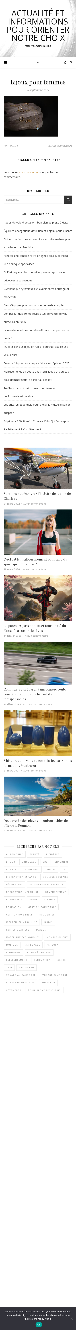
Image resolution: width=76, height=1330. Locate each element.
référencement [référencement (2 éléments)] (16, 960)
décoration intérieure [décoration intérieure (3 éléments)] (22, 892)
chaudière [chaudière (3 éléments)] (62, 861)
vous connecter (28, 172)
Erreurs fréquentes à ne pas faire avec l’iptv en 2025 (36, 363)
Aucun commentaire (60, 145)
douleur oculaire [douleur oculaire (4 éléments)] (55, 877)
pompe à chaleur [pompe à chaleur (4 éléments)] (39, 952)
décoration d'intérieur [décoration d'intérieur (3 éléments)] (46, 884)
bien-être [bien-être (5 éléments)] (52, 854)
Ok (38, 1324)
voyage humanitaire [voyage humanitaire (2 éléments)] (20, 982)
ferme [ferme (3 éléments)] (34, 899)
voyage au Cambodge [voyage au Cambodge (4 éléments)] (21, 975)
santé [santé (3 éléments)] (61, 960)
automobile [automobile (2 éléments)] (14, 854)
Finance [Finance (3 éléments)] (49, 899)
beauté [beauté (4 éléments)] (35, 854)
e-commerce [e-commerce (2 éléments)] (14, 899)
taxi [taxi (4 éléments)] (9, 967)
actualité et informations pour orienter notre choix (38, 25)
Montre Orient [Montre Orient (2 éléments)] (57, 937)
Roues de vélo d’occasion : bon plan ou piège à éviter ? (38, 222)
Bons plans (36, 1305)
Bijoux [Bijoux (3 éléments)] (10, 861)
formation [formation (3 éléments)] (14, 907)
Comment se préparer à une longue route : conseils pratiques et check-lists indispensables (35, 694)
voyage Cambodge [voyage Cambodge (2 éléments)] (55, 975)
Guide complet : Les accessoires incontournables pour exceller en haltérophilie (42, 1072)
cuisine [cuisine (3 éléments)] (51, 869)
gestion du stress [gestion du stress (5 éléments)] (19, 914)
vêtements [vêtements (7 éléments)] (13, 990)
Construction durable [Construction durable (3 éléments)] (22, 869)
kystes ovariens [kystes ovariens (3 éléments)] (18, 929)
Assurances (10, 1305)
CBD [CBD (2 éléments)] (45, 861)
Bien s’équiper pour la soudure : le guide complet (34, 305)
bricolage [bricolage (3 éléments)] (29, 861)
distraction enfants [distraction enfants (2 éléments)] (21, 877)
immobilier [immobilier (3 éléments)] (47, 914)
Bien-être (23, 1305)
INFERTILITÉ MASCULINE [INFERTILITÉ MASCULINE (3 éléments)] (21, 922)
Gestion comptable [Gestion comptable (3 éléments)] (42, 907)
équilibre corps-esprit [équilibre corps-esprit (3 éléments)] (44, 990)
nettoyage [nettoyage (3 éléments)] (32, 944)
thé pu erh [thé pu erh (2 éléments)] (26, 967)
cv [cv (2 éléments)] (64, 869)
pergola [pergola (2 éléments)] (52, 944)
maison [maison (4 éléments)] (41, 929)
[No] (71, 1318)
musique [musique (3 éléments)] (12, 944)
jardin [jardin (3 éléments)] (48, 922)
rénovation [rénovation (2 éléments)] (42, 960)
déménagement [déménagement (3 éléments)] (55, 892)
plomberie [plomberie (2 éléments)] (13, 952)
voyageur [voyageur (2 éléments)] (48, 982)
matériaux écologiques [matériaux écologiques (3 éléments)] (23, 937)
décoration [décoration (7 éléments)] (14, 884)
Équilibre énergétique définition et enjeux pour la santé (38, 231)
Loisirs (47, 1305)
